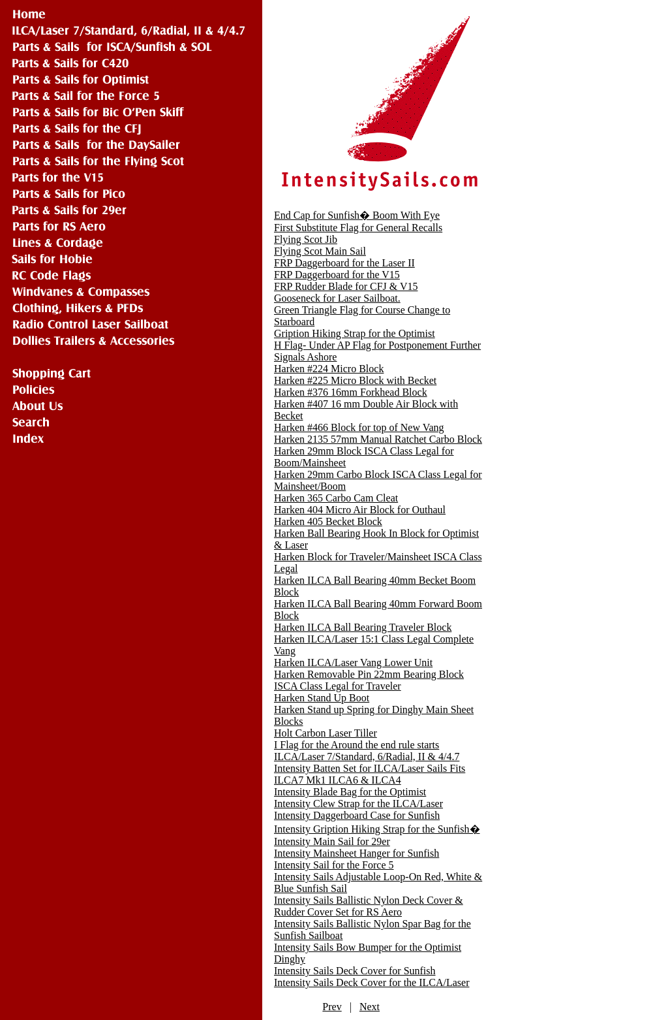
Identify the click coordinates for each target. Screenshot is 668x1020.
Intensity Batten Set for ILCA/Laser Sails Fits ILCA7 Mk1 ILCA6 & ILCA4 (369, 774)
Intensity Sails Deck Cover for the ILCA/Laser (371, 982)
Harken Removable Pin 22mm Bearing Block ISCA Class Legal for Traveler (369, 680)
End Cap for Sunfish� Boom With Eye (357, 215)
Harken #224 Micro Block (329, 368)
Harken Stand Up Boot (321, 697)
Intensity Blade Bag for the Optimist (350, 791)
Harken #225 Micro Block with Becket (355, 380)
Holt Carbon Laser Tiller (325, 733)
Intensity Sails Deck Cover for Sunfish (355, 970)
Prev (331, 1006)
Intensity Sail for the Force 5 (334, 864)
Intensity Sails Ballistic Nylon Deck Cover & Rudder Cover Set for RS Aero (368, 906)
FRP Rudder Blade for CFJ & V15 (346, 286)
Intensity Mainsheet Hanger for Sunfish (356, 853)
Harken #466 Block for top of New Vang (359, 427)
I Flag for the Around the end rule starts (356, 744)
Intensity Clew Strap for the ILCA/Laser (358, 803)
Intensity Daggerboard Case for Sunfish (357, 815)
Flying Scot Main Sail (320, 251)
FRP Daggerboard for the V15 (337, 274)
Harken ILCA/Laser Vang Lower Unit (353, 662)
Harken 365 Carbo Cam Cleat (336, 497)
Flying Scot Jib (305, 239)
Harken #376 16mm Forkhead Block (350, 392)
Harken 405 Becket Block (328, 521)
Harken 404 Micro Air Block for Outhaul (360, 509)
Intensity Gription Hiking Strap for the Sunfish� (377, 829)
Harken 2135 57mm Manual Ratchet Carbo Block (378, 439)
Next (369, 1006)
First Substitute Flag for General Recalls (358, 227)
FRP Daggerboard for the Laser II (344, 262)
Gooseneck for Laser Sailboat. (337, 298)
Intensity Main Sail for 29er (332, 841)
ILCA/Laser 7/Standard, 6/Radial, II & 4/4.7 (366, 756)
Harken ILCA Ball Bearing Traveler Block (362, 627)
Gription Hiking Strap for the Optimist (354, 333)
